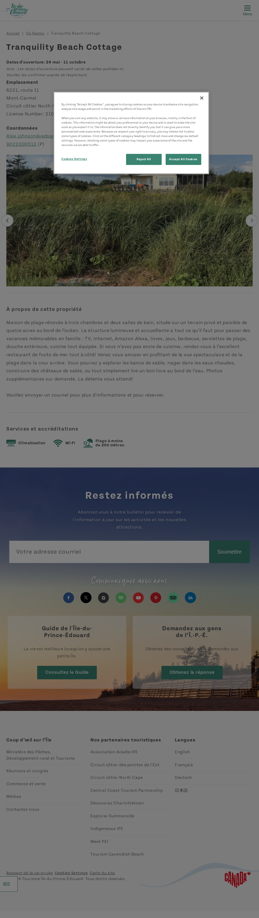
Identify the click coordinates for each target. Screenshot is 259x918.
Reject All (144, 159)
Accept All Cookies (183, 159)
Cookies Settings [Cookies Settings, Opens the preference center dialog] (74, 159)
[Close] (202, 98)
